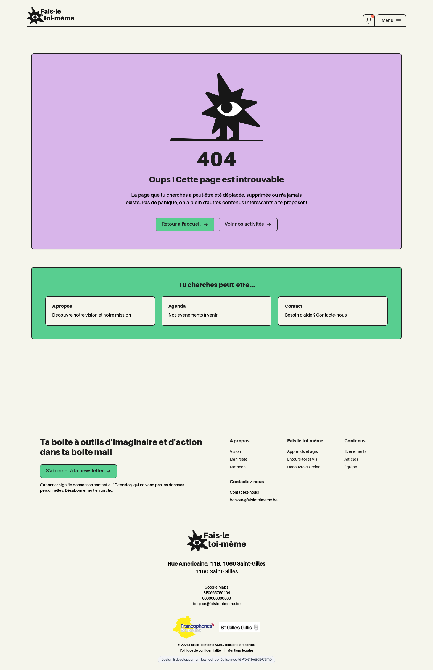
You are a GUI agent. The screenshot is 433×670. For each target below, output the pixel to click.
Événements (355, 452)
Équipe (350, 467)
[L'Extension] (50, 15)
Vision (235, 452)
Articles (351, 459)
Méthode (238, 467)
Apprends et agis (302, 452)
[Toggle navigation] (391, 20)
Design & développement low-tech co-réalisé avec (216, 659)
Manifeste (238, 459)
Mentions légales (240, 650)
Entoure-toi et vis (302, 459)
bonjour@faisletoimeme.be (254, 500)
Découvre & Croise (303, 467)
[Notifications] (369, 20)
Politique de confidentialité (200, 650)
